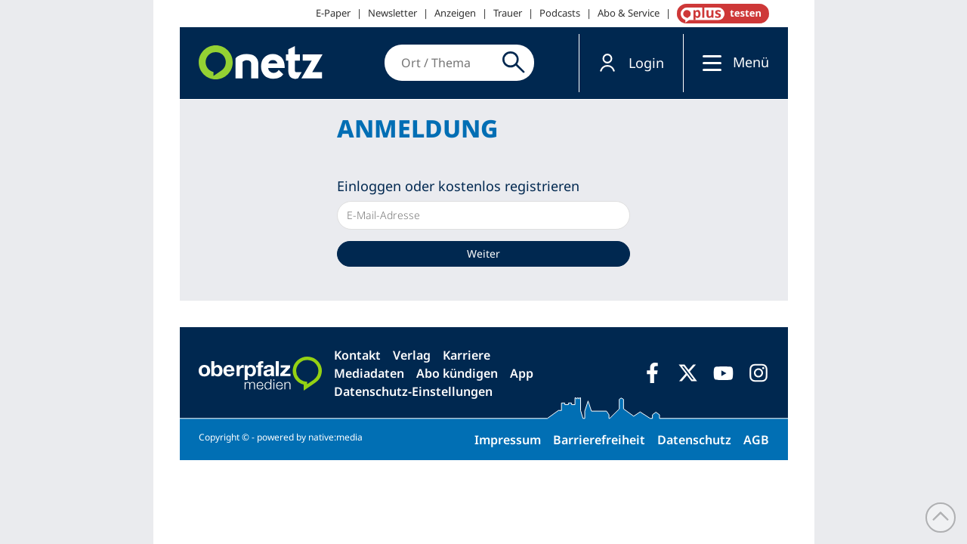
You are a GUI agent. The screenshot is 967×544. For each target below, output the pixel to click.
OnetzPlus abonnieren (720, 13)
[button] (631, 63)
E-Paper (333, 13)
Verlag (412, 355)
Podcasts (559, 13)
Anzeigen (455, 13)
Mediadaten (369, 373)
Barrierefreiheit (599, 439)
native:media (335, 437)
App (521, 373)
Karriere (466, 355)
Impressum (507, 439)
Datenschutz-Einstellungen (413, 391)
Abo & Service (629, 13)
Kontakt (357, 355)
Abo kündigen (457, 373)
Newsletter (392, 13)
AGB (756, 439)
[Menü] (708, 62)
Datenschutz (694, 439)
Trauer (507, 13)
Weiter (483, 253)
